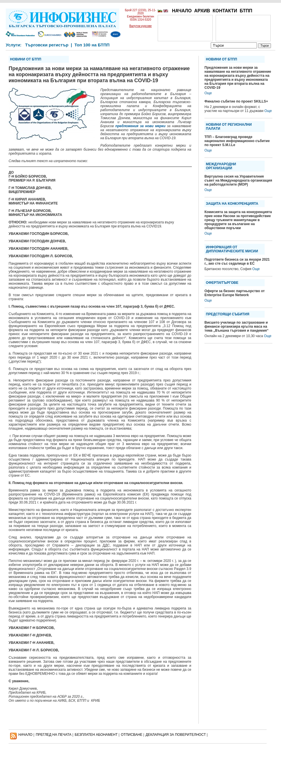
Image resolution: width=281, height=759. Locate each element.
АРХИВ (202, 10)
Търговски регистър (46, 44)
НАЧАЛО (182, 10)
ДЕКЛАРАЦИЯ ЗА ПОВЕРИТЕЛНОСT (176, 735)
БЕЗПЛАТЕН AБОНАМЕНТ (96, 735)
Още (208, 93)
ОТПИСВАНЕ (132, 735)
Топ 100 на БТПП (92, 44)
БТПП (246, 10)
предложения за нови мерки (140, 126)
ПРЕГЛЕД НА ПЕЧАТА (53, 735)
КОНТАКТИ (224, 10)
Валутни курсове (140, 25)
